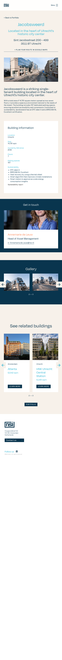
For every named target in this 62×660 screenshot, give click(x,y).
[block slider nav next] (59, 285)
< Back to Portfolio (11, 18)
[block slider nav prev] (3, 285)
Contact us (14, 440)
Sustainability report (25, 185)
